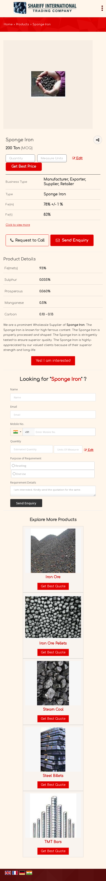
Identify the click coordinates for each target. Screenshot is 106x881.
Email (13, 407)
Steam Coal (53, 710)
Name (14, 389)
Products (22, 24)
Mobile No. (17, 424)
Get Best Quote (53, 586)
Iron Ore (53, 577)
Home (8, 24)
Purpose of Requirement (25, 458)
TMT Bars (53, 842)
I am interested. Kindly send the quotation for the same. (53, 491)
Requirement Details (23, 482)
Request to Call (27, 240)
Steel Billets (53, 776)
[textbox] (52, 158)
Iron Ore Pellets (53, 643)
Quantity (15, 441)
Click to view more (18, 225)
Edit (77, 158)
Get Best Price (23, 167)
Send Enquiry (72, 240)
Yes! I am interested (53, 361)
